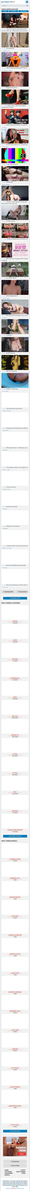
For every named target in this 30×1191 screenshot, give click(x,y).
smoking (5, 509)
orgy (15, 689)
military (5, 127)
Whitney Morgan (15, 984)
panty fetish (6, 430)
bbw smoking (6, 184)
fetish (15, 765)
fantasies (5, 450)
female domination (7, 70)
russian (15, 803)
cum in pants (15, 1165)
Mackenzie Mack (15, 1098)
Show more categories (15, 836)
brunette (15, 727)
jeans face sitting (7, 548)
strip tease (5, 587)
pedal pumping (6, 489)
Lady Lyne (15, 1022)
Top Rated (13, 11)
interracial (15, 670)
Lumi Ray (15, 1041)
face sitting (5, 391)
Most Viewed (23, 11)
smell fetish (6, 146)
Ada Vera (15, 908)
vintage (15, 651)
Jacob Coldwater (15, 927)
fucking (4, 317)
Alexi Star (15, 965)
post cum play (6, 469)
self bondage (6, 298)
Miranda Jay (15, 870)
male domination (7, 410)
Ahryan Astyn (15, 946)
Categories (9, 1173)
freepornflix (13, 1188)
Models (7, 1175)
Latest (5, 11)
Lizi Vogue (15, 1060)
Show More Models (15, 1131)
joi (3, 241)
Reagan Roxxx (15, 889)
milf (15, 784)
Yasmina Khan (15, 851)
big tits (15, 708)
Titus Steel (15, 1117)
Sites (23, 1173)
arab (15, 632)
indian (15, 613)
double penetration (15, 822)
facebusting (15, 1161)
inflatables (5, 528)
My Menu (27, 2)
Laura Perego (15, 1079)
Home (7, 1)
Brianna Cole (15, 1003)
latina (15, 746)
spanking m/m (6, 50)
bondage (5, 567)
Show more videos (15, 598)
